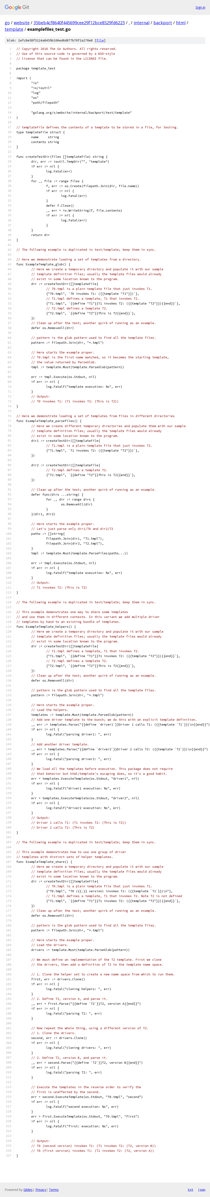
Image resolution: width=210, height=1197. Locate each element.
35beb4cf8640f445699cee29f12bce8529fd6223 (79, 22)
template (14, 29)
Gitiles (28, 1189)
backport (162, 22)
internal (141, 22)
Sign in (200, 7)
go (7, 22)
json (201, 1189)
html (181, 22)
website (22, 22)
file (100, 40)
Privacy (40, 1189)
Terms (54, 1189)
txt (190, 1189)
